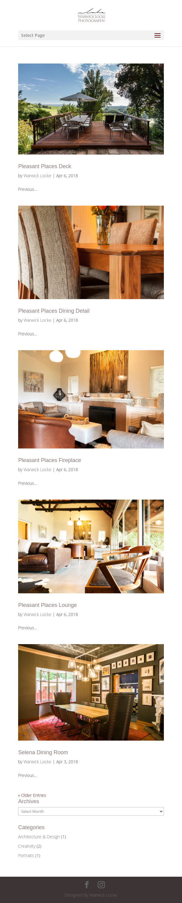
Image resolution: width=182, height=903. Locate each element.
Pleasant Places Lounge (47, 605)
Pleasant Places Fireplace (49, 460)
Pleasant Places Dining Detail (53, 311)
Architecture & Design (39, 836)
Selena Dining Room (43, 752)
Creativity (26, 846)
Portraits (26, 855)
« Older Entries (32, 795)
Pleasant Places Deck (44, 166)
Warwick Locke (37, 175)
